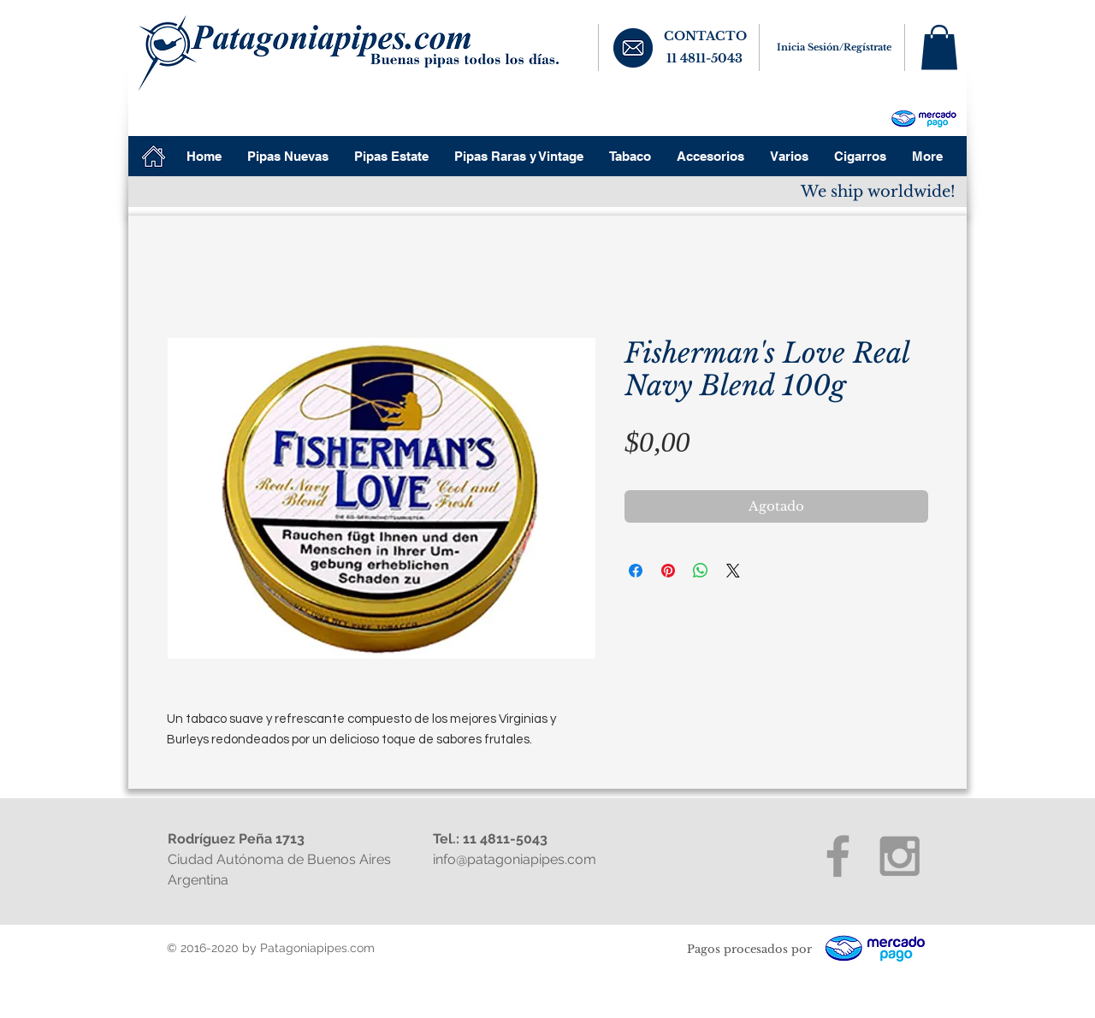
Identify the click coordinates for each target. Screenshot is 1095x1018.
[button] (939, 47)
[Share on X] (733, 570)
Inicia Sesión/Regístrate (834, 47)
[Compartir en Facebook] (635, 570)
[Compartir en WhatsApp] (700, 570)
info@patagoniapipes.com (514, 859)
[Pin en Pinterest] (668, 570)
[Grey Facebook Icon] (838, 856)
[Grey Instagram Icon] (899, 856)
